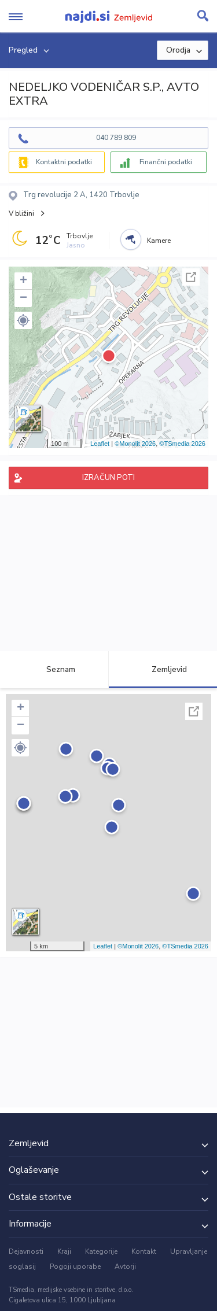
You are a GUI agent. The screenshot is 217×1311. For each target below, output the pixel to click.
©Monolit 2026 (135, 443)
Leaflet (99, 443)
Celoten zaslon (191, 277)
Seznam (54, 669)
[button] (23, 320)
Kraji (64, 1251)
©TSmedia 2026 (182, 443)
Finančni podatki (165, 162)
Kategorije (101, 1251)
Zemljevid (162, 669)
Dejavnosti (26, 1251)
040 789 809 (116, 137)
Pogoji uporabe (75, 1266)
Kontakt (143, 1251)
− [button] (23, 298)
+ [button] (23, 281)
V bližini (21, 213)
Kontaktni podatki (64, 162)
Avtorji (125, 1266)
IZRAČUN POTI (108, 477)
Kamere (159, 240)
